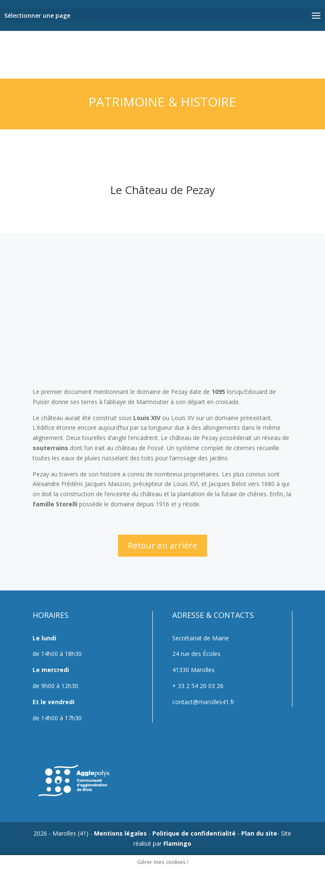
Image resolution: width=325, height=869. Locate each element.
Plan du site (259, 833)
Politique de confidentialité (194, 833)
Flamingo (177, 843)
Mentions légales (120, 833)
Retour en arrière (162, 545)
